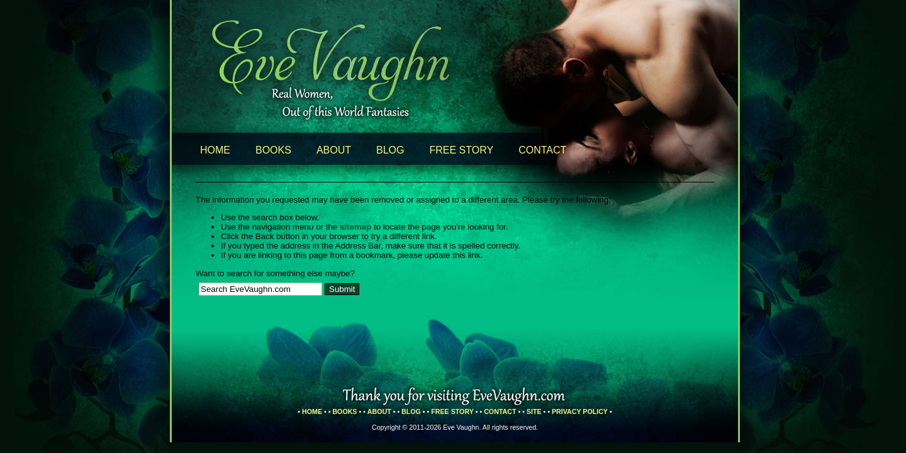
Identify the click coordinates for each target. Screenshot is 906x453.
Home (215, 150)
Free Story (462, 150)
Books (273, 150)
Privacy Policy (580, 411)
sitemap (355, 227)
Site (534, 411)
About (333, 150)
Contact (542, 150)
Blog (390, 150)
